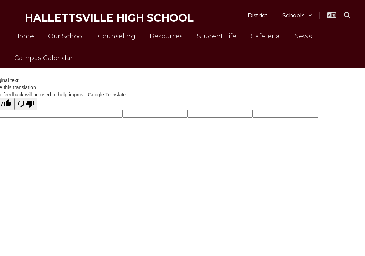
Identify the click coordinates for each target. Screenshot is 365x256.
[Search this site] (347, 15)
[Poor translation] (26, 104)
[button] (297, 15)
